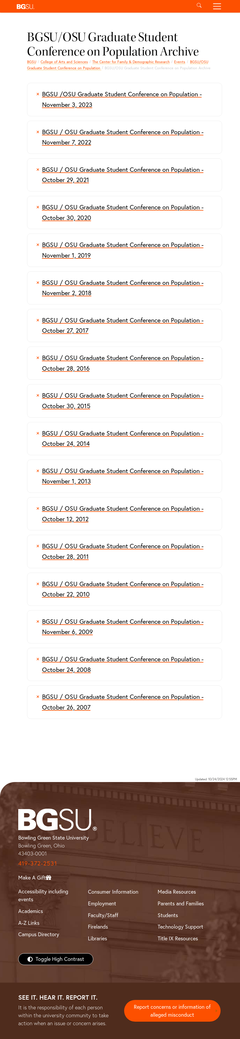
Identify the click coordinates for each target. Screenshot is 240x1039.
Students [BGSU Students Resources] (168, 915)
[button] (102, 6)
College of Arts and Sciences (64, 62)
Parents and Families (181, 903)
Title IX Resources (178, 938)
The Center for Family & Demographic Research (131, 62)
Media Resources (177, 891)
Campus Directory (38, 934)
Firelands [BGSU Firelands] (98, 926)
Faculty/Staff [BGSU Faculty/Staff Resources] (103, 915)
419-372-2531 (37, 863)
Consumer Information (113, 891)
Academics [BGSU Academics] (30, 911)
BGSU (31, 62)
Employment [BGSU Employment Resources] (102, 903)
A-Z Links (28, 922)
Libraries (97, 938)
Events (179, 62)
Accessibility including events (43, 895)
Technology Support (180, 926)
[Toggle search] (199, 6)
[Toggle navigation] (217, 6)
